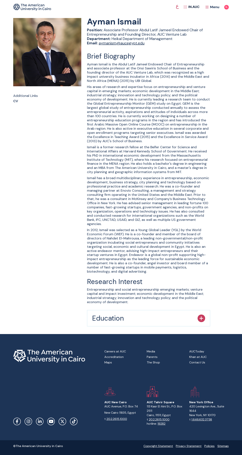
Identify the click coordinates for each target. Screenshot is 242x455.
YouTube (51, 421)
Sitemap (223, 446)
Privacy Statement (189, 446)
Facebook (17, 421)
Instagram (28, 421)
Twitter (62, 421)
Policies (209, 446)
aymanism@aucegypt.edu (121, 43)
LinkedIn (39, 421)
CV (15, 101)
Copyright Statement (158, 446)
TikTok (74, 421)
